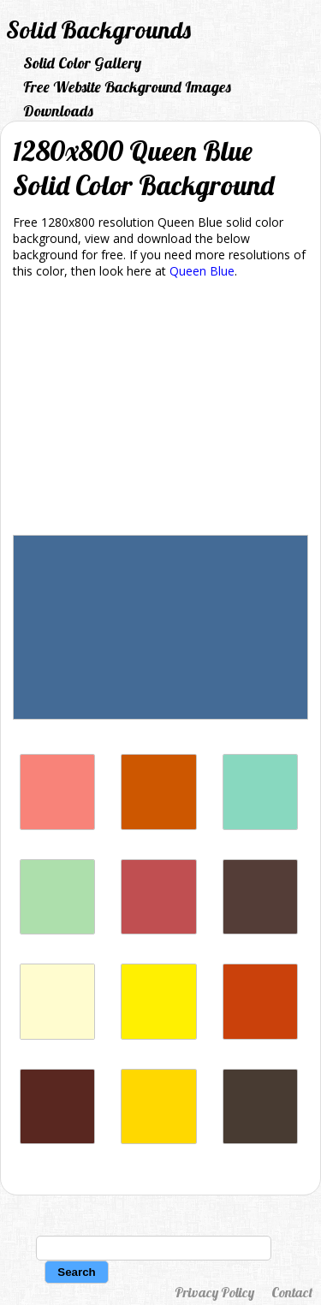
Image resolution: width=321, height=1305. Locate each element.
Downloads (58, 111)
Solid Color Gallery (82, 63)
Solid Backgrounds (98, 29)
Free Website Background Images (127, 87)
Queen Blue (202, 271)
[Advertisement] (160, 410)
